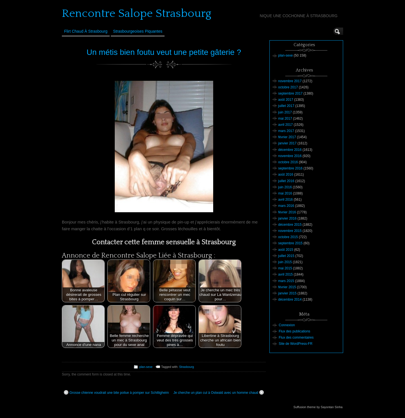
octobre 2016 (288, 162)
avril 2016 (285, 200)
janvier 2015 (287, 293)
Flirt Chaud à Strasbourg (85, 31)
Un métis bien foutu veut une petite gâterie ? (164, 52)
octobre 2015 (288, 237)
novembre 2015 (290, 231)
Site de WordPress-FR (295, 344)
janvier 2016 (287, 218)
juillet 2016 (286, 181)
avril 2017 (285, 125)
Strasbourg (186, 366)
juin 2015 (285, 262)
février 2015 (287, 287)
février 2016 (287, 212)
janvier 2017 (287, 143)
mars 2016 (286, 206)
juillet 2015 (286, 256)
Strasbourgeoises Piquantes (137, 31)
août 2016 (285, 174)
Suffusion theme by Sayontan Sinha (318, 407)
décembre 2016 (290, 150)
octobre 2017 (288, 87)
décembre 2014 (290, 299)
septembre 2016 (290, 168)
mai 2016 (285, 193)
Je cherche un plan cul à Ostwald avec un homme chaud (218, 392)
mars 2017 (286, 131)
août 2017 (285, 100)
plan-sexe (145, 366)
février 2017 (287, 137)
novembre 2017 (290, 81)
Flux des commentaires (296, 337)
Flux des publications (294, 331)
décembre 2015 (290, 225)
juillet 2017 (286, 106)
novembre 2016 (290, 156)
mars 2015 (286, 281)
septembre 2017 (290, 93)
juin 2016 (285, 187)
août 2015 (285, 250)
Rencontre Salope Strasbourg (136, 13)
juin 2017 (285, 112)
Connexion (287, 325)
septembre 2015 (290, 243)
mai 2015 (285, 268)
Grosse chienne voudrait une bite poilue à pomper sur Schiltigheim (116, 392)
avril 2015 (285, 274)
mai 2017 (285, 118)
